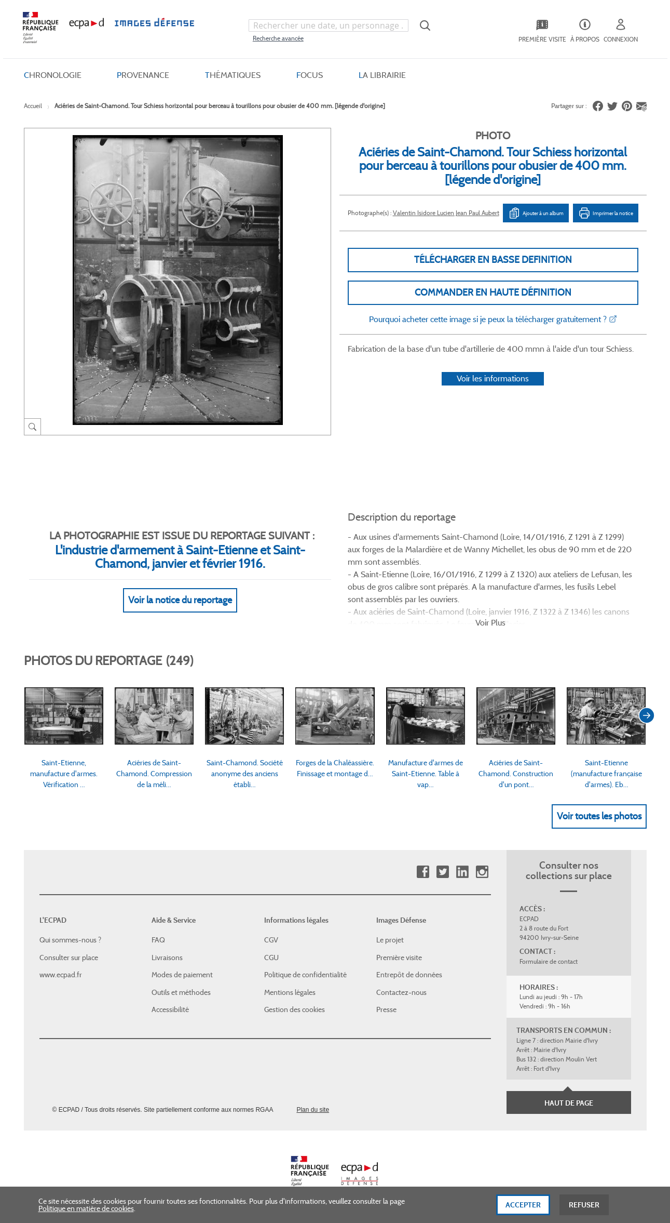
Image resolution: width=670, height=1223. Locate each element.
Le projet (390, 940)
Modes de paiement (182, 974)
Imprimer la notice (605, 213)
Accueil (33, 106)
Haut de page (568, 1103)
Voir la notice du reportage (180, 600)
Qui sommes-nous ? (70, 940)
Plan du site (312, 1109)
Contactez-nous (401, 992)
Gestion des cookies (294, 1009)
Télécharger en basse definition (493, 259)
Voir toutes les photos (599, 816)
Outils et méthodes (181, 992)
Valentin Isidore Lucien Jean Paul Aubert (446, 213)
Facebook (422, 872)
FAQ (158, 940)
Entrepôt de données (409, 974)
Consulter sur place (68, 957)
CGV (271, 940)
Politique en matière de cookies (86, 1211)
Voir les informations (493, 378)
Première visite (399, 957)
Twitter (442, 872)
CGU (271, 957)
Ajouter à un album (536, 213)
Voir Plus (490, 623)
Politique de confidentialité (305, 974)
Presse (386, 1009)
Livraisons (167, 957)
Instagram (481, 872)
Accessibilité (170, 1009)
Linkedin (462, 872)
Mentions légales (290, 992)
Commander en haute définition (493, 292)
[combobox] (328, 25)
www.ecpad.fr (60, 974)
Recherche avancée (278, 38)
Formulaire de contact (548, 961)
